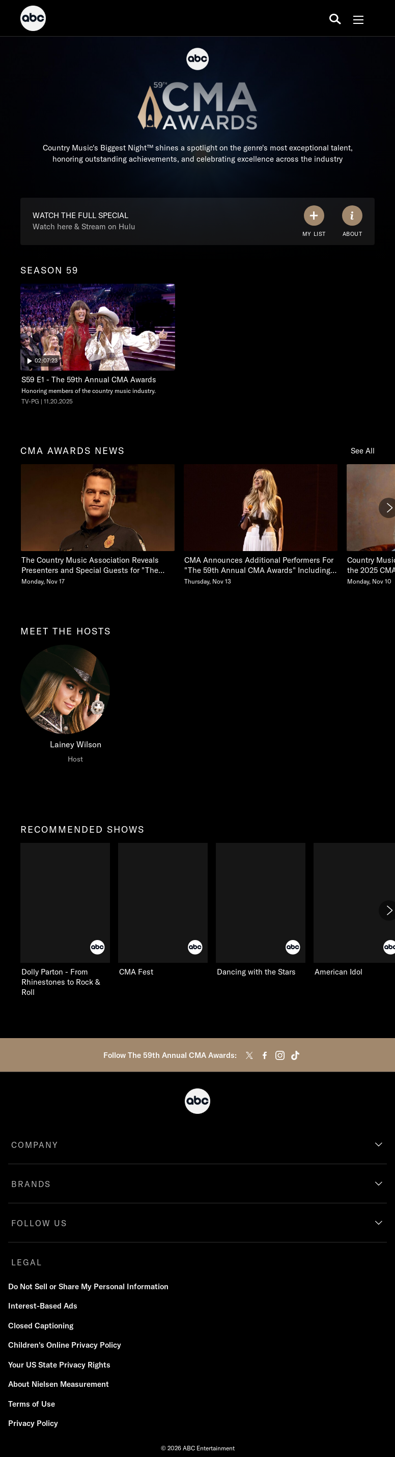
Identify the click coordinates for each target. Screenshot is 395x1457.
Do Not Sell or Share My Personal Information (88, 1286)
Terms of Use (31, 1404)
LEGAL (26, 1262)
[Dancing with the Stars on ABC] (260, 910)
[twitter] (249, 1055)
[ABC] (33, 20)
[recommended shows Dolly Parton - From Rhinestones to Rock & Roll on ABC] (65, 920)
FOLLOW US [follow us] (39, 1223)
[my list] (314, 221)
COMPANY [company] (35, 1144)
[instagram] (280, 1055)
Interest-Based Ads (42, 1306)
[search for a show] (335, 18)
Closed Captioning (40, 1325)
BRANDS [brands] (31, 1184)
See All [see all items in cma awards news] (363, 451)
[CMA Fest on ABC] (163, 910)
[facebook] (264, 1055)
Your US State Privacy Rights (59, 1365)
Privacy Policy (33, 1423)
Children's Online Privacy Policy (64, 1345)
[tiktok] (295, 1055)
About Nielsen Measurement (58, 1384)
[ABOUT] (352, 221)
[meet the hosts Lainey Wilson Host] (75, 707)
